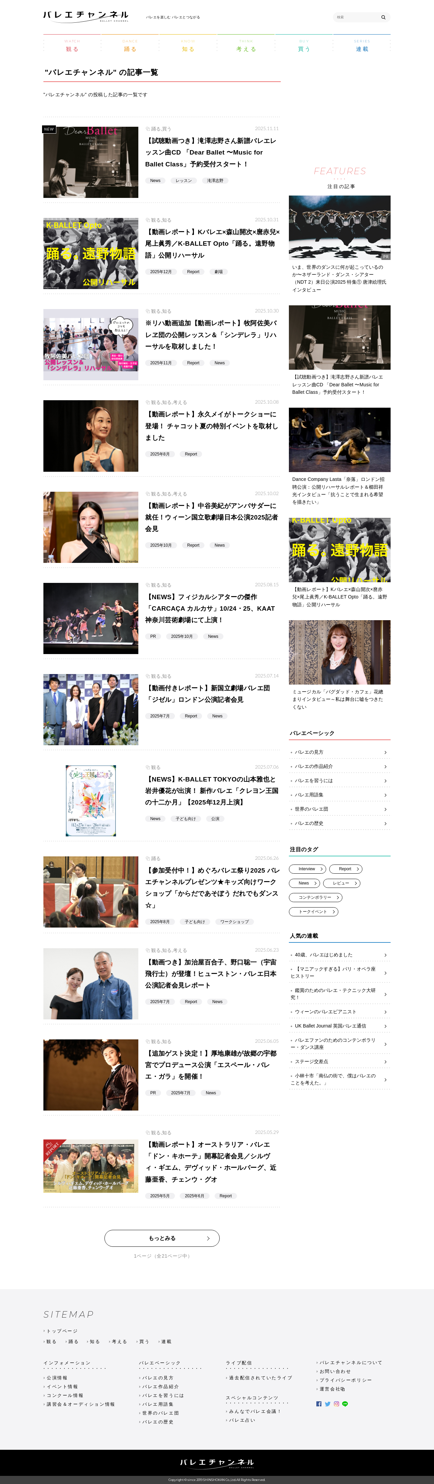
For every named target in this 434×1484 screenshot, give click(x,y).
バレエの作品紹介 (341, 766)
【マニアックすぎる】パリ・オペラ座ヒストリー (341, 972)
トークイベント (313, 911)
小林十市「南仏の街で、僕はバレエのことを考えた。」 (341, 1079)
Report (345, 868)
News (304, 882)
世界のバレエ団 (341, 809)
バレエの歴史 (341, 823)
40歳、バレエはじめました (341, 955)
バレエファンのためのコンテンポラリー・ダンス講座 (341, 1044)
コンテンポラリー (315, 897)
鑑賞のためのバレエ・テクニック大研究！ (341, 994)
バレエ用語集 (341, 795)
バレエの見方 (341, 752)
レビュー (341, 882)
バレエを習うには (341, 780)
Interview (307, 868)
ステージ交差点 (341, 1061)
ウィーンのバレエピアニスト (341, 1012)
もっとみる (162, 1238)
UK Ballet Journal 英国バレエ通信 (341, 1026)
